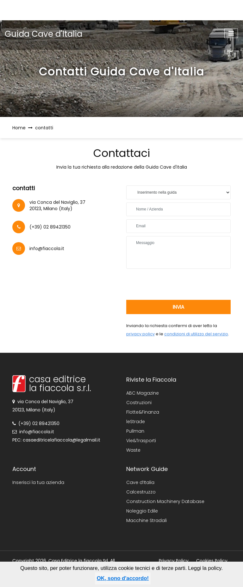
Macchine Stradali (146, 520)
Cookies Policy (211, 561)
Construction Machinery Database (165, 501)
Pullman (135, 431)
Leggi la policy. (205, 568)
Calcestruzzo (141, 492)
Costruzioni (139, 402)
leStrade (135, 421)
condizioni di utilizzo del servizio (196, 334)
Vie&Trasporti (141, 440)
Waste (133, 450)
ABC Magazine (142, 393)
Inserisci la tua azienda (38, 482)
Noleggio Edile (142, 511)
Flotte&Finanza (142, 412)
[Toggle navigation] (231, 33)
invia (178, 307)
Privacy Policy (174, 561)
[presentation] (174, 284)
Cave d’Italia (140, 482)
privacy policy (140, 334)
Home (19, 128)
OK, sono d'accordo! (123, 578)
